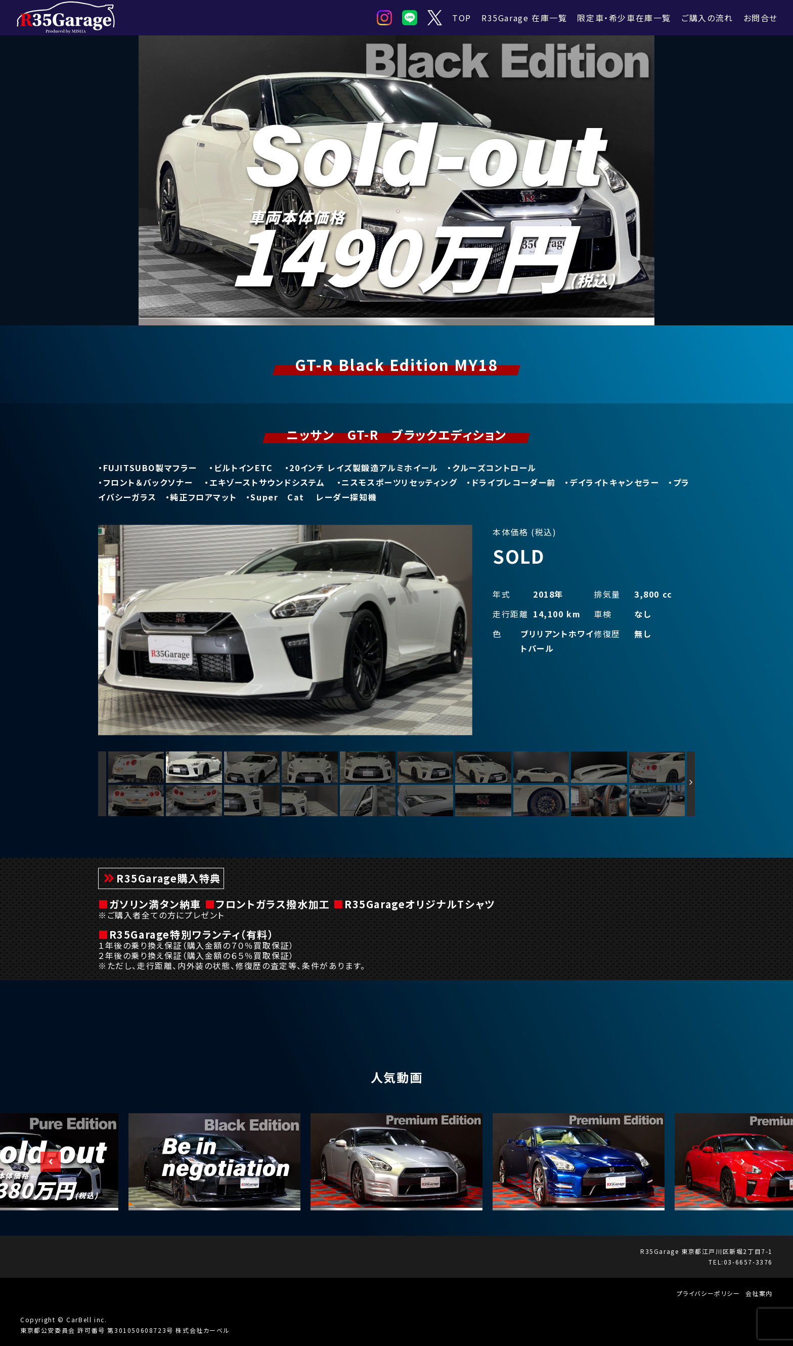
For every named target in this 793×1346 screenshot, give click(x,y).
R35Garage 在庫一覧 (524, 18)
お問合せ (760, 18)
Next (737, 1162)
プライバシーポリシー (708, 1293)
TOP (461, 18)
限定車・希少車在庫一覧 (624, 18)
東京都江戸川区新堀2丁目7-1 (727, 1251)
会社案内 (759, 1293)
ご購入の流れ (707, 18)
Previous (45, 1162)
